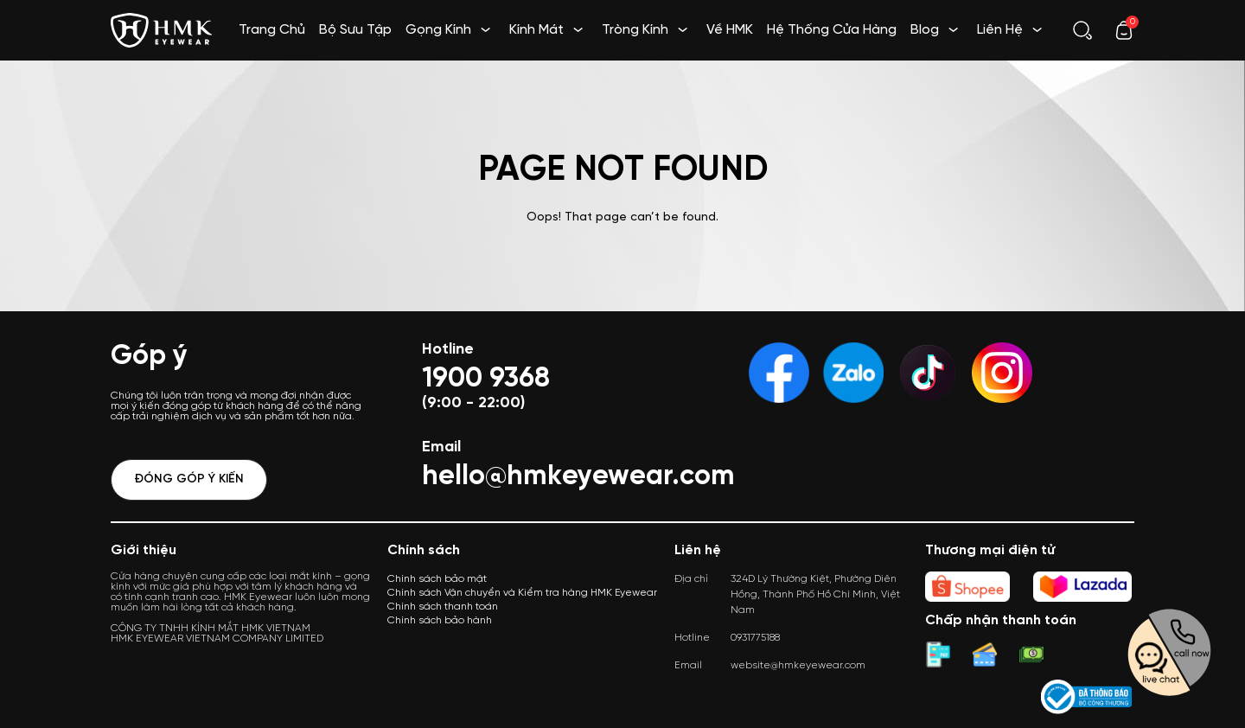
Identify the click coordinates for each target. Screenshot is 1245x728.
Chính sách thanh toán (442, 606)
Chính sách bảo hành (439, 620)
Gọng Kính (438, 29)
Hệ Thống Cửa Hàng (832, 29)
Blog (924, 29)
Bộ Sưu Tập (355, 29)
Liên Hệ (1000, 29)
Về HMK (729, 29)
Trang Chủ (272, 29)
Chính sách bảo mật (437, 578)
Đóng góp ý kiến (189, 479)
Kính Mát (536, 29)
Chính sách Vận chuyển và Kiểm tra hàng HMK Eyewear (522, 592)
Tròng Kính (635, 29)
